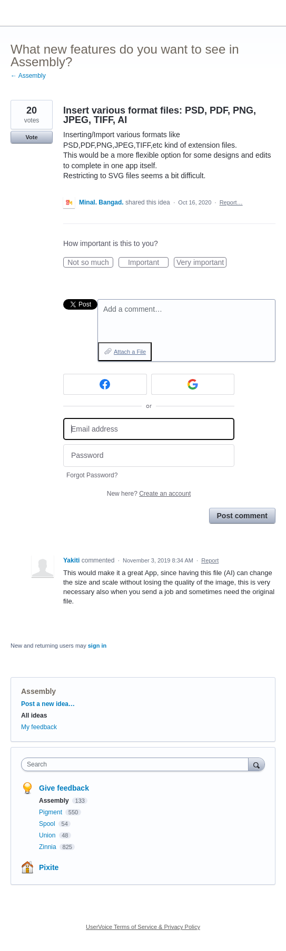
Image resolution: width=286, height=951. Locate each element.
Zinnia (48, 847)
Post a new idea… (48, 704)
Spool (48, 823)
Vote (31, 137)
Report (210, 560)
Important (148, 263)
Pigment (51, 812)
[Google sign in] (193, 384)
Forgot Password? (91, 475)
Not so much (90, 263)
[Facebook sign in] (105, 384)
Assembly (38, 691)
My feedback (39, 727)
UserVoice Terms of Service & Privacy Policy (143, 927)
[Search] (256, 764)
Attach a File (130, 352)
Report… (231, 202)
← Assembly (28, 75)
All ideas (34, 715)
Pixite (48, 867)
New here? (149, 493)
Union (48, 835)
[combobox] (137, 764)
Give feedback (64, 788)
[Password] (148, 455)
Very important (201, 263)
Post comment (242, 516)
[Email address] (148, 429)
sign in (97, 645)
